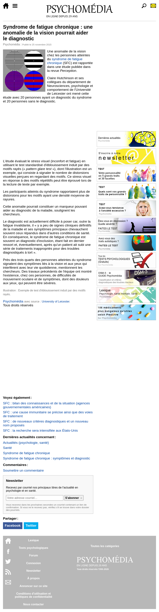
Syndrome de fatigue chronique (26, 453)
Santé (7, 448)
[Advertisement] (48, 131)
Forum (33, 555)
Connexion (33, 563)
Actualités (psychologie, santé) (26, 442)
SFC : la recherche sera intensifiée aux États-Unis (40, 430)
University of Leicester (55, 301)
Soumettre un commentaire (23, 470)
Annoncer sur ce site (33, 586)
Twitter (31, 525)
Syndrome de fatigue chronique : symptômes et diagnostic (46, 458)
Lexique (33, 540)
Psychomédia (11, 44)
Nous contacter (33, 604)
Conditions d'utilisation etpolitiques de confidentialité (33, 595)
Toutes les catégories (104, 546)
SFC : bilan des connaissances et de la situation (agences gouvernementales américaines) (46, 405)
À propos (33, 578)
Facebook (13, 525)
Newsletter (33, 570)
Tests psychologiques (33, 547)
